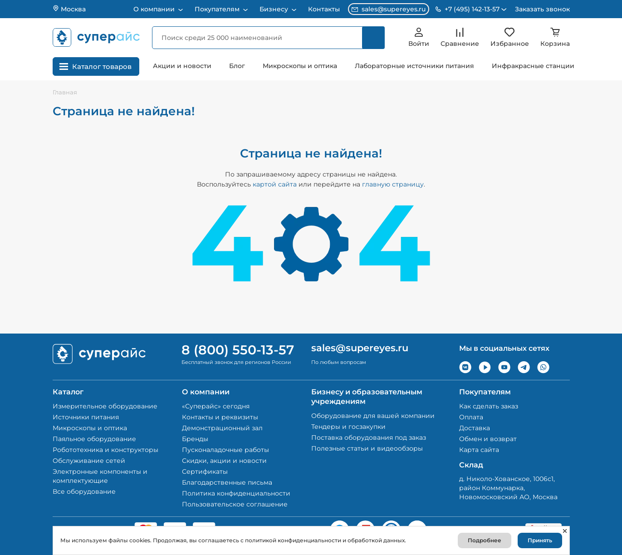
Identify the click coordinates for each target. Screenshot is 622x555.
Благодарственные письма (227, 482)
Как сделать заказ (488, 406)
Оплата (471, 417)
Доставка (474, 428)
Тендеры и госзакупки (348, 426)
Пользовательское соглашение (235, 504)
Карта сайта (479, 450)
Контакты (324, 9)
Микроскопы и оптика (300, 66)
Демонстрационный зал (222, 428)
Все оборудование (84, 491)
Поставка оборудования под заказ (368, 437)
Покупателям (218, 9)
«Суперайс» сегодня (216, 406)
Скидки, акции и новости (224, 461)
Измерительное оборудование (105, 406)
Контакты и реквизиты (220, 417)
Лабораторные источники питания (414, 66)
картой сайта (275, 184)
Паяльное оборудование (94, 439)
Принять (540, 540)
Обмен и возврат (488, 439)
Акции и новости (182, 66)
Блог (237, 66)
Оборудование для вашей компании (373, 416)
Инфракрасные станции (533, 66)
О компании (154, 9)
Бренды (195, 439)
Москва (69, 9)
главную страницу (393, 184)
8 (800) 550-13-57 (237, 350)
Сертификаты (205, 471)
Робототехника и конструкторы (105, 450)
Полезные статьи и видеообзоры (367, 448)
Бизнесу (275, 9)
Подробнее (484, 540)
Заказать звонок (542, 9)
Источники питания (86, 417)
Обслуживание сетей (89, 461)
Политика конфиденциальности (236, 493)
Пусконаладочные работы (225, 450)
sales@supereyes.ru (389, 9)
